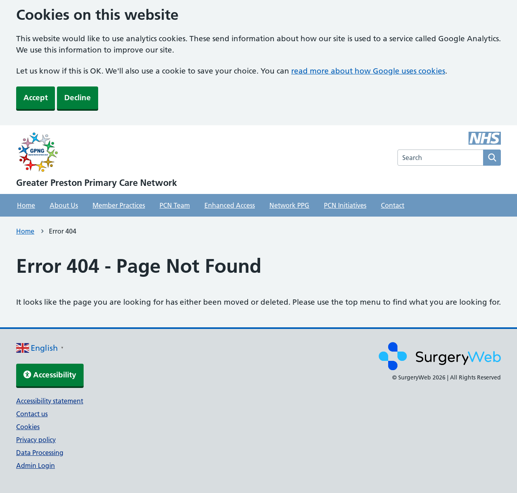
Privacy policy (36, 440)
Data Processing (39, 453)
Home (26, 205)
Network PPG (289, 205)
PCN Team (175, 205)
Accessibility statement (49, 401)
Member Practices (118, 205)
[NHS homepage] (96, 153)
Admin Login (35, 465)
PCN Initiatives (345, 205)
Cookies (28, 427)
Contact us (32, 414)
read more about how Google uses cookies (368, 71)
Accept (35, 97)
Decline (77, 97)
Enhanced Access (229, 205)
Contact (392, 205)
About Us (64, 205)
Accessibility (49, 374)
